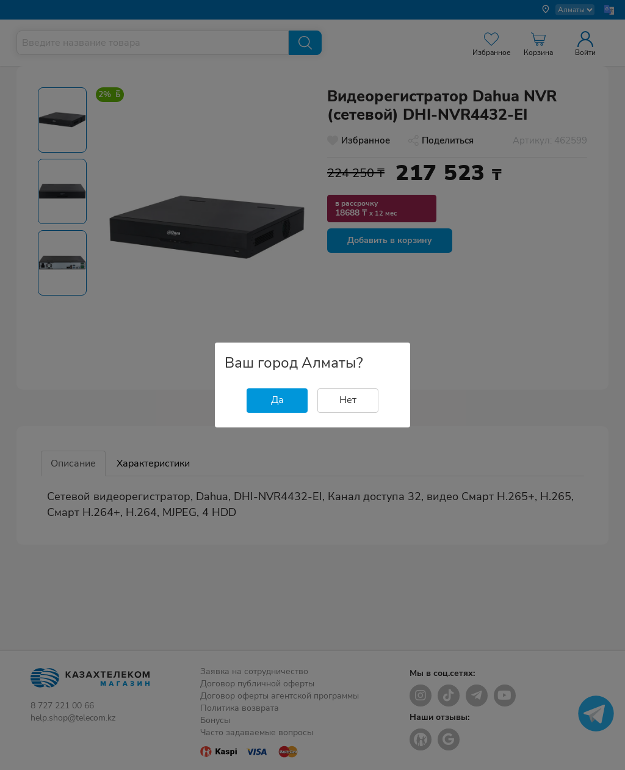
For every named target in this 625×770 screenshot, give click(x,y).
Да (277, 400)
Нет (347, 400)
